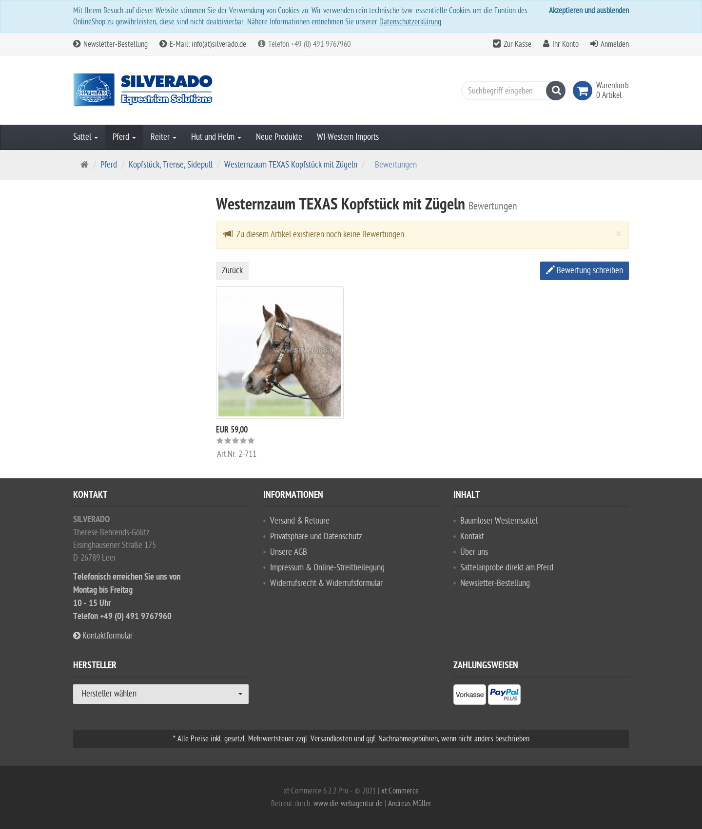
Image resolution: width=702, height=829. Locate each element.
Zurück (232, 270)
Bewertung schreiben (584, 270)
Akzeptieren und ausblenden (589, 10)
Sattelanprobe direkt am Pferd (506, 568)
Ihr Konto (565, 44)
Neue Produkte (279, 137)
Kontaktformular (103, 636)
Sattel (85, 137)
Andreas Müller (409, 803)
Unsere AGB (288, 552)
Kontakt (472, 536)
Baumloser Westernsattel (499, 521)
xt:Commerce (400, 791)
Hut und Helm (216, 137)
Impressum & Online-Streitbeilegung (327, 568)
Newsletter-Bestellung (110, 44)
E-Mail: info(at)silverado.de (202, 44)
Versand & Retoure (300, 521)
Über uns (474, 552)
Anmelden (615, 44)
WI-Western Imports (348, 137)
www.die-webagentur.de (348, 803)
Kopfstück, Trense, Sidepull (171, 165)
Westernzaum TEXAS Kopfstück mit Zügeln (290, 165)
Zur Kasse (517, 44)
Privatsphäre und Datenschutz (316, 536)
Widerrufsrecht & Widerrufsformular (326, 583)
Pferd (124, 137)
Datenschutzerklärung (410, 22)
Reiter (163, 137)
